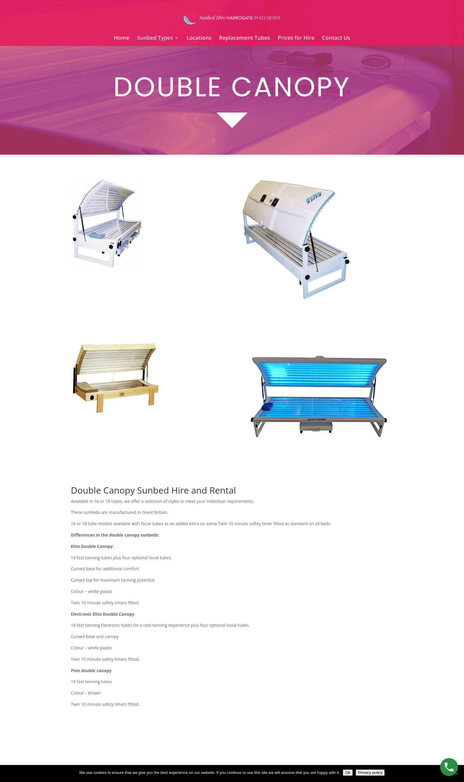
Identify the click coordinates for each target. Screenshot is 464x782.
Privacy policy (370, 772)
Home (121, 38)
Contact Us (336, 38)
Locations (198, 38)
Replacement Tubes (244, 38)
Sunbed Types (155, 38)
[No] (457, 774)
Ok (347, 772)
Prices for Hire (296, 38)
